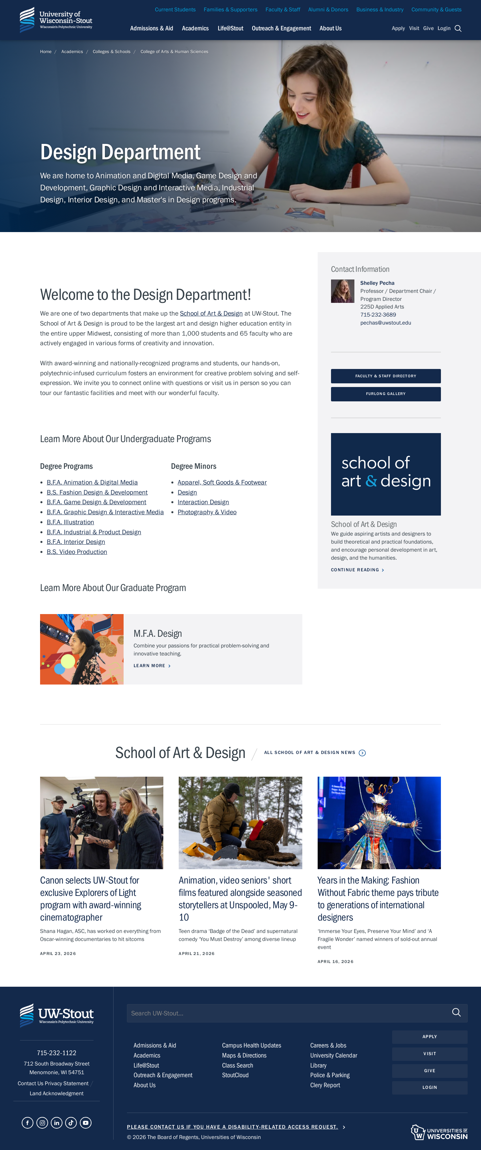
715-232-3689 (378, 315)
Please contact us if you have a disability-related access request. (232, 1127)
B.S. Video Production (77, 552)
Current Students (175, 9)
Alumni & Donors (328, 9)
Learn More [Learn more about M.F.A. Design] (150, 665)
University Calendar (333, 1055)
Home (45, 51)
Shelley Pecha (377, 283)
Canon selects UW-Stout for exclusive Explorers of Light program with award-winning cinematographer (90, 899)
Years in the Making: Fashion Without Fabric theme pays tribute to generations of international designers (378, 899)
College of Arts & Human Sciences (174, 51)
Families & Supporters (231, 9)
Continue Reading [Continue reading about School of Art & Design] (355, 570)
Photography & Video (207, 512)
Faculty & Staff (283, 9)
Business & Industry (380, 9)
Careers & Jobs (328, 1045)
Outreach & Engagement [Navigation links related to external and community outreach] (281, 28)
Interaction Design (203, 502)
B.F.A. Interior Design (76, 542)
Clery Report (325, 1085)
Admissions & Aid (155, 1045)
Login (444, 28)
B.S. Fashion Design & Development (97, 492)
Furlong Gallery (386, 393)
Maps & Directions (244, 1055)
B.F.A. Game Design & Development (96, 502)
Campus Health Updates (251, 1045)
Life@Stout (146, 1065)
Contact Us (31, 1083)
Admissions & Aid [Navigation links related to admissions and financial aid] (151, 28)
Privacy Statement (67, 1083)
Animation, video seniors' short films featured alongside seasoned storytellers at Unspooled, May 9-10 (240, 899)
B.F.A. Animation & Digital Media (92, 482)
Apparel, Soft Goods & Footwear (222, 482)
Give (428, 28)
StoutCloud (235, 1075)
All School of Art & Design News (309, 752)
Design (187, 492)
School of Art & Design (211, 313)
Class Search (237, 1065)
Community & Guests (437, 9)
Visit (414, 28)
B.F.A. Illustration (70, 522)
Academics (72, 51)
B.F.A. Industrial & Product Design (94, 532)
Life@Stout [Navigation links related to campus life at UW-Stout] (230, 28)
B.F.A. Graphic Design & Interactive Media (105, 512)
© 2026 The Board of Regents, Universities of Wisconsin (194, 1137)
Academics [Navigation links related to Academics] (195, 28)
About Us (331, 28)
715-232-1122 (56, 1053)
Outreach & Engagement (163, 1075)
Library (318, 1065)
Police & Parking (330, 1075)
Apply (398, 28)
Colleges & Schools (112, 51)
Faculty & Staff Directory (386, 376)
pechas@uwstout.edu (385, 323)
